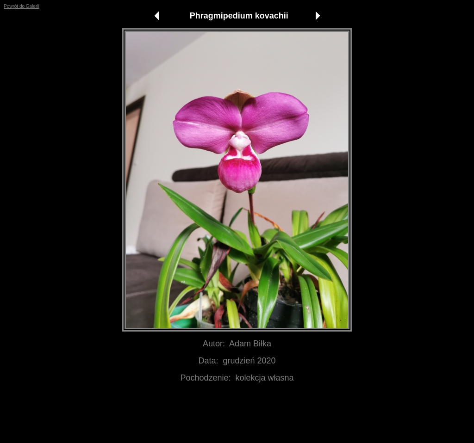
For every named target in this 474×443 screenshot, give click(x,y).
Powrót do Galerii (21, 6)
